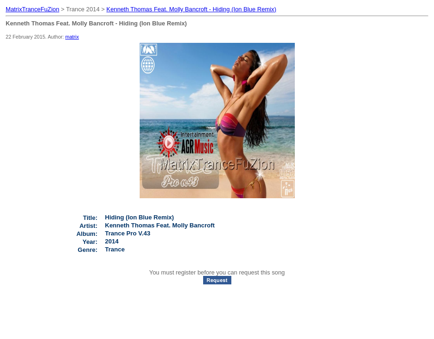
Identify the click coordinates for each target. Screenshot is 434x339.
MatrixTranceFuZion (32, 9)
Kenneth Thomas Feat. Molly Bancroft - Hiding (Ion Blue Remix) (191, 9)
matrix (72, 37)
